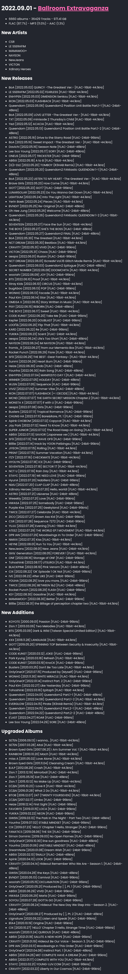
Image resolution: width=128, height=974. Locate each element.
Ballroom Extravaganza (73, 8)
